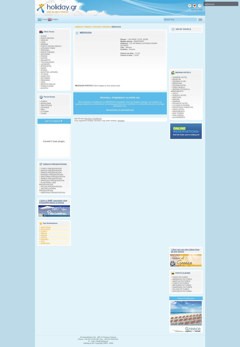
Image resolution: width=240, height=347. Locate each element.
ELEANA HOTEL (179, 85)
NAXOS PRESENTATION (51, 171)
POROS (44, 56)
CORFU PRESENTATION (51, 169)
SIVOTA (44, 58)
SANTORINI (46, 227)
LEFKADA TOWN (48, 48)
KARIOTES (45, 76)
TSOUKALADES (47, 62)
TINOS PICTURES (180, 277)
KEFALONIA (46, 103)
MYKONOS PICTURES (182, 291)
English (55, 19)
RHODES (44, 239)
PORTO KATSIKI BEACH (51, 46)
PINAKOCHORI (47, 86)
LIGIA (43, 42)
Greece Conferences (186, 298)
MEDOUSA (177, 83)
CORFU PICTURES (180, 283)
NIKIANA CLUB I (179, 81)
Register (121, 121)
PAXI (43, 109)
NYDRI (43, 36)
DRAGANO (45, 80)
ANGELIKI (176, 79)
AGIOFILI (44, 88)
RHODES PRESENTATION (52, 175)
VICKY (175, 93)
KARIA (43, 68)
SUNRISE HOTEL (179, 77)
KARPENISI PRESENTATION (53, 193)
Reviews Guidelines (93, 119)
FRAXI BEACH (178, 87)
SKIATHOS (45, 243)
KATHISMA (45, 54)
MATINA (175, 99)
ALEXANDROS (178, 117)
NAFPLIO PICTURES (181, 281)
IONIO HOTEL (178, 109)
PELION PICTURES (180, 289)
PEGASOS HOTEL (180, 103)
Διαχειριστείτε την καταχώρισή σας (120, 110)
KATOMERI (45, 78)
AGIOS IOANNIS (47, 52)
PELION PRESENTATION (51, 187)
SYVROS (44, 74)
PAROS (44, 233)
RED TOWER (178, 113)
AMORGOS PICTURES (182, 279)
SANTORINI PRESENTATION (53, 177)
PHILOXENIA (178, 115)
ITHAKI (43, 113)
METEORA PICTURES (181, 285)
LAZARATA (45, 64)
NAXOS (44, 235)
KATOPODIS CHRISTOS (182, 107)
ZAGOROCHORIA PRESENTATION (47, 190)
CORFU (44, 101)
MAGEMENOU (178, 111)
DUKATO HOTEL (179, 95)
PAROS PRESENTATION (51, 173)
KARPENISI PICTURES (182, 287)
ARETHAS (176, 97)
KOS (42, 241)
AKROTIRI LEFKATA (49, 72)
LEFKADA (45, 107)
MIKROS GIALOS (48, 84)
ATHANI (43, 70)
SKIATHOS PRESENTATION (52, 181)
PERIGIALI (45, 50)
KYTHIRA (45, 111)
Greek (44, 19)
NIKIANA (44, 44)
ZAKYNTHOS (46, 105)
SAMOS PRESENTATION (51, 179)
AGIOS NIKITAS (47, 38)
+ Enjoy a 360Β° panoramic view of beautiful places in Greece (53, 202)
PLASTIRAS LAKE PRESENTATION (47, 184)
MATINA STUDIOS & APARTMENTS (180, 90)
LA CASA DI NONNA (181, 105)
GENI (43, 82)
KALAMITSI (45, 60)
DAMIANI (176, 101)
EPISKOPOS (46, 66)
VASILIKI (44, 40)
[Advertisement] (96, 57)
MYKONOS (45, 229)
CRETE (44, 237)
